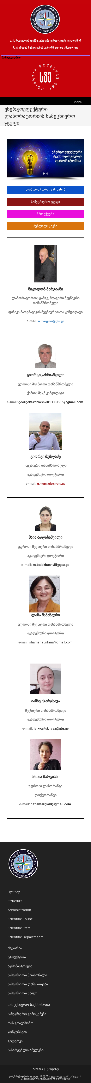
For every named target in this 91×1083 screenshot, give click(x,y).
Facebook (37, 1069)
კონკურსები (17, 1032)
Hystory (14, 892)
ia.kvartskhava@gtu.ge (51, 728)
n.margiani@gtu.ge (51, 321)
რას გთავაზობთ (20, 1023)
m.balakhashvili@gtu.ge (51, 565)
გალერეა (15, 1041)
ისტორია (15, 948)
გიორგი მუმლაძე (45, 456)
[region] (45, 160)
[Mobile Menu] (76, 102)
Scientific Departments (25, 937)
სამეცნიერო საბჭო (22, 993)
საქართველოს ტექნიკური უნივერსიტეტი (45, 1078)
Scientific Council (21, 919)
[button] (11, 158)
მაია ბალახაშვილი (45, 537)
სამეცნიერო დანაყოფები (28, 984)
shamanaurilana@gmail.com (51, 642)
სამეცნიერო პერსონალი (27, 975)
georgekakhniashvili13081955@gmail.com (50, 402)
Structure (15, 901)
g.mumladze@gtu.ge (51, 483)
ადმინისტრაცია (20, 966)
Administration (19, 910)
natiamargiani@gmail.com (51, 804)
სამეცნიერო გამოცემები (27, 1014)
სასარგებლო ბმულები (25, 1050)
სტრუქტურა (17, 957)
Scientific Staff (19, 928)
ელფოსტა (53, 1069)
